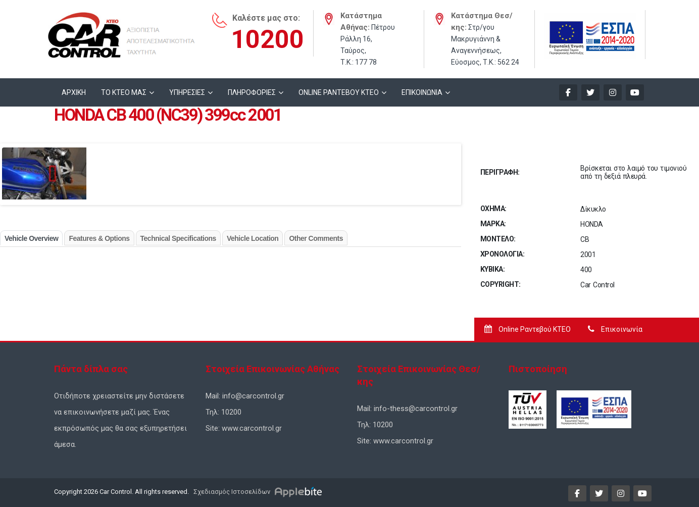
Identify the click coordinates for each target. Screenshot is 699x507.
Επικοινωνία (615, 329)
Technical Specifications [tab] (178, 238)
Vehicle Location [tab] (252, 238)
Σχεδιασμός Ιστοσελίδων (231, 491)
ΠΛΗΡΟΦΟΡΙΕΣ (252, 92)
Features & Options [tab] (99, 238)
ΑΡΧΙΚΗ (74, 92)
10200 (267, 39)
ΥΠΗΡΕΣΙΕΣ (187, 92)
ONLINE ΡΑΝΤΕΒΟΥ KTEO (338, 92)
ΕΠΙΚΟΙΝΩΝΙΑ (422, 92)
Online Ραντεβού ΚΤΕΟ (527, 329)
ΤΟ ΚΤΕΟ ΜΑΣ (123, 92)
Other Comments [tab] (316, 238)
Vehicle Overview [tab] (31, 238)
